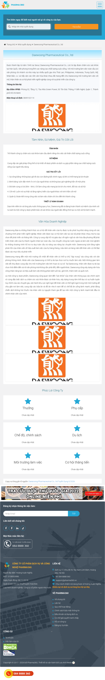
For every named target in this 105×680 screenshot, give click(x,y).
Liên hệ (56, 603)
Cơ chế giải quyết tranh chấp (65, 618)
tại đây (87, 587)
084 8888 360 (20, 545)
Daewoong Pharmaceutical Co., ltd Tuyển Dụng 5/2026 (52, 481)
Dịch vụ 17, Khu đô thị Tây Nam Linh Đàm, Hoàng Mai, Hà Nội (75, 571)
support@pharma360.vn (66, 580)
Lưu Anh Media (65, 662)
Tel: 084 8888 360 (62, 577)
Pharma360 (32, 662)
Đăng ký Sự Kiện (60, 625)
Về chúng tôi (58, 599)
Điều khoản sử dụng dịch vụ (65, 614)
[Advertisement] (50, 673)
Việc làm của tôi (11, 641)
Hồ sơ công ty (59, 622)
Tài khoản (8, 638)
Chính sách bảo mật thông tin (66, 610)
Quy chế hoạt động (61, 607)
